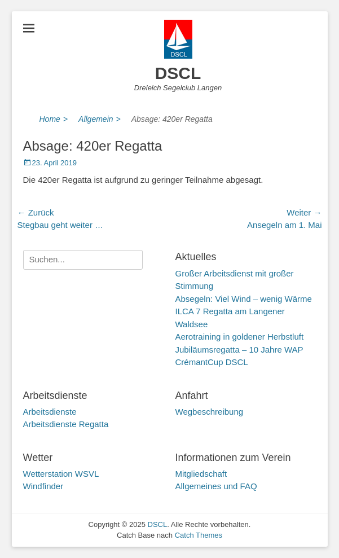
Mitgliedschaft (201, 473)
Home (53, 119)
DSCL (178, 73)
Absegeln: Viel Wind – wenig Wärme (243, 299)
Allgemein (99, 119)
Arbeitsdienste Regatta (66, 424)
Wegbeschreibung (209, 411)
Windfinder (43, 486)
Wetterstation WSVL (61, 473)
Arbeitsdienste (50, 411)
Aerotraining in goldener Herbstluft (239, 336)
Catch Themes (198, 535)
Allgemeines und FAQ (216, 486)
